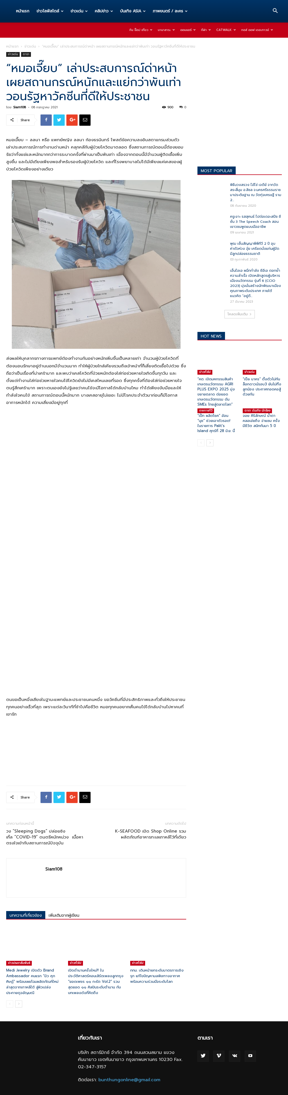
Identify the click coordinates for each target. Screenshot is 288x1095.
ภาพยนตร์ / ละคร (170, 11)
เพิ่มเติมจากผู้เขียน (64, 915)
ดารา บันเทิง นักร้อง (257, 410)
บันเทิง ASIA (133, 11)
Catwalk (226, 30)
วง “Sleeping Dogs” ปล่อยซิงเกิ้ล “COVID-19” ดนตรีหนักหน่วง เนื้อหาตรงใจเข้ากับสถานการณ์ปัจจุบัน (44, 837)
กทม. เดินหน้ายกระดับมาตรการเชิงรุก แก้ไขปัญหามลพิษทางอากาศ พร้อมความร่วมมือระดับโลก (157, 976)
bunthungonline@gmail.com (129, 1079)
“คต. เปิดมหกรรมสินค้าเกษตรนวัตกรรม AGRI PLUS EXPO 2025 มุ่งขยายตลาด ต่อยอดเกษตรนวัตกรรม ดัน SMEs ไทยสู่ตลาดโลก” (216, 391)
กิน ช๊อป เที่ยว (140, 30)
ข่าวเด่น (79, 11)
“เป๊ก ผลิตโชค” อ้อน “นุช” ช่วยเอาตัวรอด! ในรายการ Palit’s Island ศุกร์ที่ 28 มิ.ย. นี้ (216, 423)
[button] (275, 11)
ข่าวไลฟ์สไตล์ (50, 11)
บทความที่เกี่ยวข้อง (26, 915)
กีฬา (206, 30)
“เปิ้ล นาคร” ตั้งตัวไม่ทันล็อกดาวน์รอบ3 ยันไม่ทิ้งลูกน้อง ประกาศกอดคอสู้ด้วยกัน (262, 386)
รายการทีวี (205, 410)
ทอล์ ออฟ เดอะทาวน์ (257, 30)
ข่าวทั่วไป (75, 963)
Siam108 (19, 107)
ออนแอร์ (187, 30)
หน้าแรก (22, 11)
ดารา (26, 54)
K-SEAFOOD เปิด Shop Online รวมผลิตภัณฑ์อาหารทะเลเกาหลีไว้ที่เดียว (150, 834)
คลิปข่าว (104, 11)
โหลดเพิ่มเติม (240, 314)
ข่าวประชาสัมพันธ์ (19, 963)
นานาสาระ (166, 30)
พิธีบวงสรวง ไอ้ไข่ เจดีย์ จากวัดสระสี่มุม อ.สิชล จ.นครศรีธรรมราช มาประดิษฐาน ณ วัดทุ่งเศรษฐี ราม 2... (255, 192)
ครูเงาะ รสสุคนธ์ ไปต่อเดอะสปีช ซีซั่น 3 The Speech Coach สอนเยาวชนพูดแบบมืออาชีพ (255, 221)
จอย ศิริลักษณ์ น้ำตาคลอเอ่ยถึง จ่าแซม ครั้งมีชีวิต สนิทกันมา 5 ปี (261, 420)
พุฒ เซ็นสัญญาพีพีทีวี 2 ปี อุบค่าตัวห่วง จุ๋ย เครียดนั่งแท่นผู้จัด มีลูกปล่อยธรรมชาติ (254, 248)
